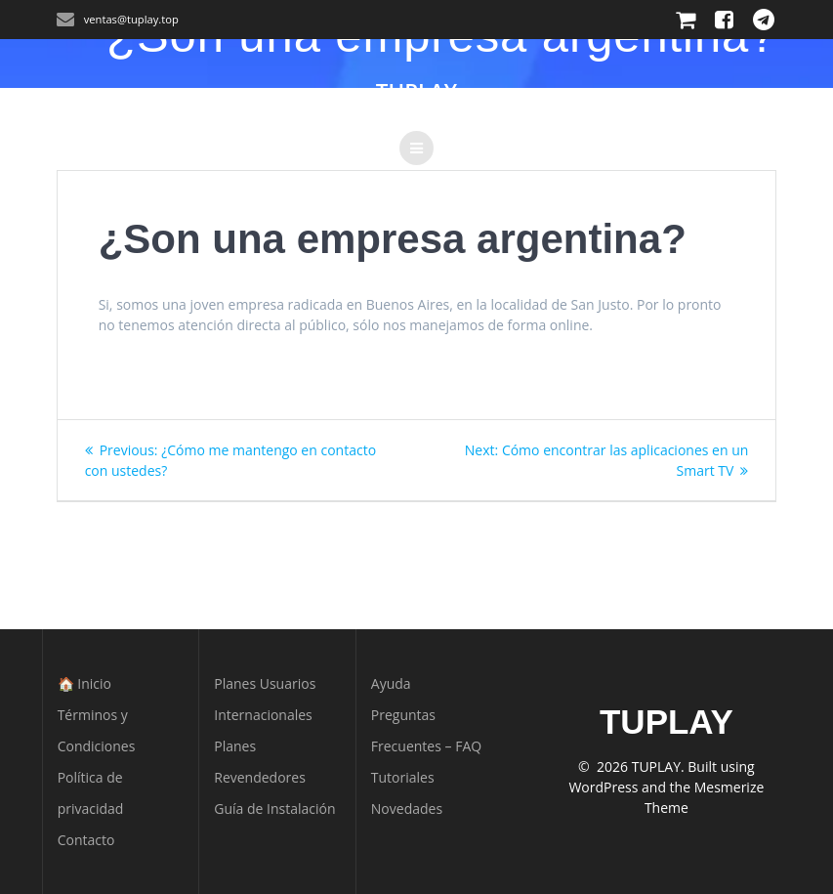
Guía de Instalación (274, 808)
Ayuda (391, 683)
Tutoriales (403, 777)
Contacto (86, 839)
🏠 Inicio (84, 683)
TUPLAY (416, 92)
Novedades (406, 808)
